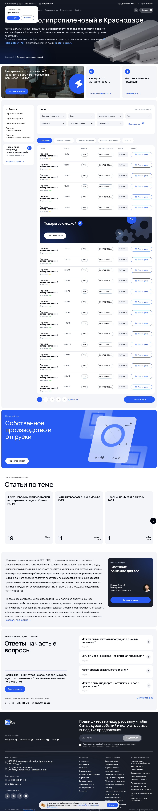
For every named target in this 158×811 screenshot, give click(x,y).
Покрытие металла (138, 783)
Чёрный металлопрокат (114, 778)
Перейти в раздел (17, 461)
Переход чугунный (14, 118)
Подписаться (132, 738)
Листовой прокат (111, 761)
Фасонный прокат (111, 771)
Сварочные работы (138, 776)
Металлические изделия (114, 784)
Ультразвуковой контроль (140, 789)
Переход (11, 109)
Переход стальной (14, 113)
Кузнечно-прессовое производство (139, 799)
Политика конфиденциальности (140, 810)
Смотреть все (145, 697)
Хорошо (112, 805)
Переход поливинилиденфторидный (18, 136)
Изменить (27, 18)
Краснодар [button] (11, 4)
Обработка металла (138, 780)
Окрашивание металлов (140, 773)
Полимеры (109, 788)
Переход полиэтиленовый (13, 129)
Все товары (45, 140)
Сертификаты (84, 778)
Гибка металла (136, 770)
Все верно (13, 18)
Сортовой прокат (111, 768)
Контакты (149, 4)
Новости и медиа (85, 771)
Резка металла (136, 766)
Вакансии (82, 768)
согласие (91, 744)
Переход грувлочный (15, 123)
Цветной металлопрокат (114, 774)
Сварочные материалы (113, 801)
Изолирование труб (138, 786)
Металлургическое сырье (114, 781)
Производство (51, 10)
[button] (153, 521)
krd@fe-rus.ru (47, 4)
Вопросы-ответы (85, 781)
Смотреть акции (55, 235)
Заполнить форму (17, 91)
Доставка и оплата (130, 4)
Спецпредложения (86, 788)
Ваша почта (87, 738)
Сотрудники (83, 764)
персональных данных (119, 744)
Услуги (39, 10)
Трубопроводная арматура (115, 791)
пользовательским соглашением (105, 746)
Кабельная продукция (113, 797)
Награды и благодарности (89, 774)
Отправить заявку (130, 600)
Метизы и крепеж (111, 794)
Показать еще (139, 399)
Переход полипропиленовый (49, 155)
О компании (83, 761)
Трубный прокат (111, 764)
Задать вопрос (15, 689)
